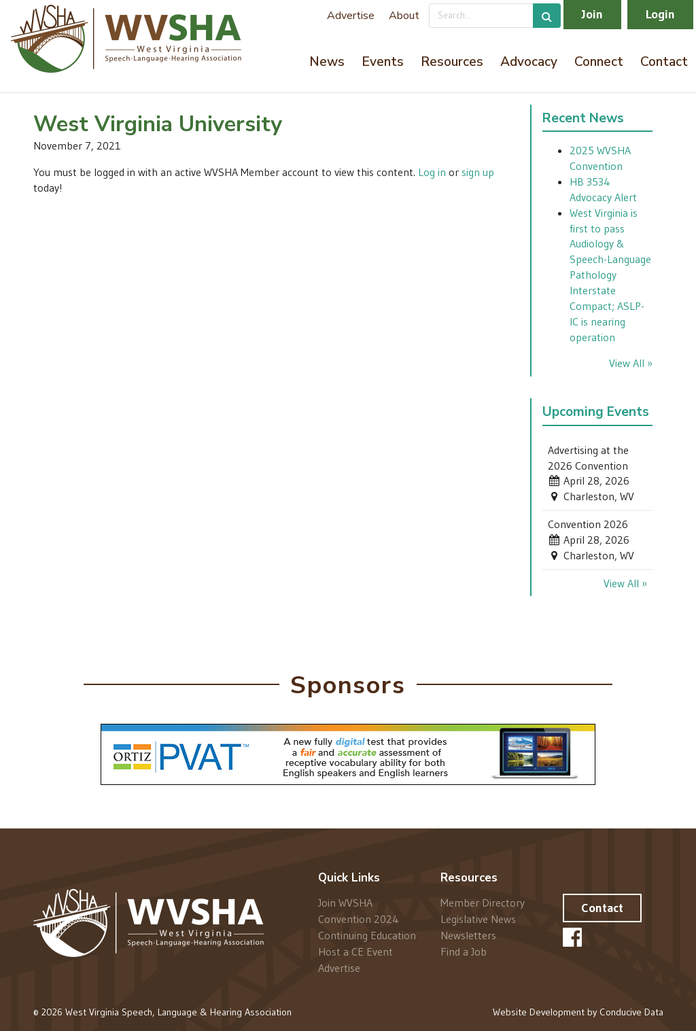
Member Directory (482, 902)
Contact (664, 62)
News (327, 62)
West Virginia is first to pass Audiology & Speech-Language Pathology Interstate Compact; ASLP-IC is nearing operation (610, 275)
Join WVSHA (345, 902)
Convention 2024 (358, 919)
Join (592, 14)
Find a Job (463, 951)
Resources (452, 62)
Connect (598, 62)
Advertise (351, 15)
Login (660, 14)
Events (383, 62)
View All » (630, 363)
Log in (432, 172)
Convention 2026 (588, 524)
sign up (478, 172)
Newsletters (468, 935)
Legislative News (478, 919)
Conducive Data (631, 1012)
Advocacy (528, 62)
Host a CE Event (355, 951)
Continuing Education (367, 935)
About (404, 15)
